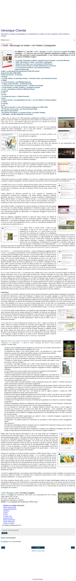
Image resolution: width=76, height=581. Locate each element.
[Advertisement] (38, 15)
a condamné (60, 475)
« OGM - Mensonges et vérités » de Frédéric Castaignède (33, 62)
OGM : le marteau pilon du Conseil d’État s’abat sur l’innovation (39, 247)
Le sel (3, 105)
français (4, 222)
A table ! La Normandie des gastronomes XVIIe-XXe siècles (20, 71)
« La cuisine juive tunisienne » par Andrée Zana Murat (32, 67)
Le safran (4, 101)
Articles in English (8, 523)
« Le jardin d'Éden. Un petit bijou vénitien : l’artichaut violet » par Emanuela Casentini (29, 78)
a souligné (53, 453)
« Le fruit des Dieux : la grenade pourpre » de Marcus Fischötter (22, 85)
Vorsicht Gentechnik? (61, 51)
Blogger (41, 579)
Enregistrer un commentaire (11, 541)
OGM (33, 193)
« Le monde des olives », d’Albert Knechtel (15, 96)
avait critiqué (6, 272)
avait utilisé (40, 457)
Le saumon (4, 103)
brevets (40, 121)
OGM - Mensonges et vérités (43, 51)
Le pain (3, 98)
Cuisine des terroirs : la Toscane (11, 75)
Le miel (3, 93)
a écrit (59, 244)
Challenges (52, 306)
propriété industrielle (27, 123)
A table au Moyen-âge (22, 69)
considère (26, 480)
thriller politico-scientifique (15, 184)
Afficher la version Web (38, 551)
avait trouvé (28, 435)
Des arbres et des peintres (9, 110)
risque (56, 448)
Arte (20, 525)
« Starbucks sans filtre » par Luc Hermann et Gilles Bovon (34, 64)
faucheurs (34, 222)
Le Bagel (4, 80)
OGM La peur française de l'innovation (18, 341)
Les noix (3, 94)
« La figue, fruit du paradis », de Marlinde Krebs (16, 84)
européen (10, 222)
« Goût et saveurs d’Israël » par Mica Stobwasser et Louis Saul (35, 66)
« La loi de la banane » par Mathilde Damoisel (16, 82)
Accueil (38, 547)
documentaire (34, 179)
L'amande (4, 76)
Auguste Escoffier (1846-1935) (11, 73)
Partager (4, 533)
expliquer (6, 251)
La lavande (4, 91)
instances (33, 287)
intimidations (12, 200)
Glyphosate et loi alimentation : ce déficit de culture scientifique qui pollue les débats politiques (31, 342)
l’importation (35, 209)
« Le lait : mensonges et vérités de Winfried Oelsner (18, 89)
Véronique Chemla (13, 30)
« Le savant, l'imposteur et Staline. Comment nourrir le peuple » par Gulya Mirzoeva (42, 60)
